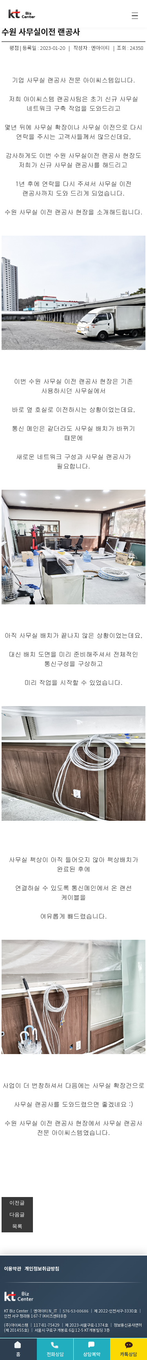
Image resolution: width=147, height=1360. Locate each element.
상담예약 (91, 1349)
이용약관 (12, 1268)
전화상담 (55, 1348)
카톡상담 (128, 1349)
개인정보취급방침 (42, 1268)
